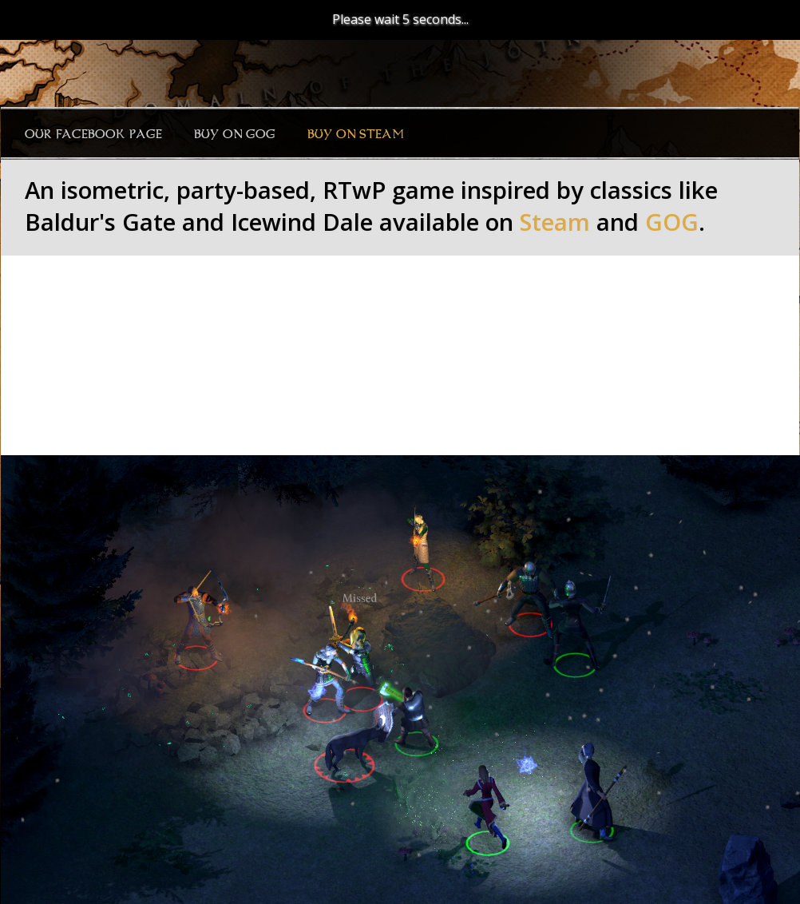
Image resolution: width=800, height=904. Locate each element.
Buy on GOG (234, 134)
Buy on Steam (355, 134)
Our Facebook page (93, 134)
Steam (555, 222)
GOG (672, 222)
